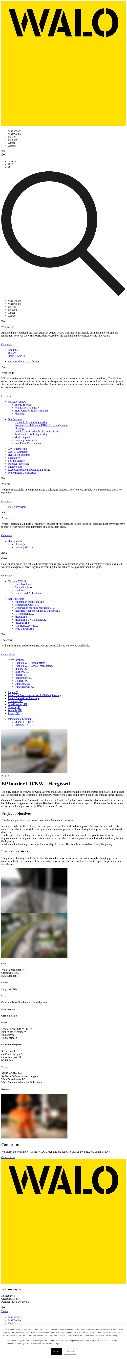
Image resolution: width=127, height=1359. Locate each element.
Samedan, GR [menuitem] (15, 701)
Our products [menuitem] (15, 541)
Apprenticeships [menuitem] (23, 587)
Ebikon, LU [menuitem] (21, 668)
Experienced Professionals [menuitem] (28, 593)
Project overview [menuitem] (17, 506)
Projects (5, 775)
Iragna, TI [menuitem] (13, 692)
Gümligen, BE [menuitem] (22, 683)
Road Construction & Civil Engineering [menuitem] (29, 469)
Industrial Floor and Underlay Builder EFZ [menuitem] (37, 610)
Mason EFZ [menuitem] (21, 616)
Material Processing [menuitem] (18, 463)
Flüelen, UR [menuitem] (21, 674)
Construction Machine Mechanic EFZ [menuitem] (35, 607)
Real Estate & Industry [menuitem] (27, 407)
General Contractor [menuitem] (18, 451)
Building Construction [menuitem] (26, 440)
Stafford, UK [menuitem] (21, 724)
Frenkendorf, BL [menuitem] (23, 677)
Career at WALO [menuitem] (17, 581)
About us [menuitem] (13, 349)
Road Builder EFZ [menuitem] (24, 628)
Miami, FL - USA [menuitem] (24, 721)
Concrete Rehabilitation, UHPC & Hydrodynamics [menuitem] (41, 425)
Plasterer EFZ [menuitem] (22, 622)
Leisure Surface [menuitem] (16, 460)
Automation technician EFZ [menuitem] (29, 601)
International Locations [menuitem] (20, 718)
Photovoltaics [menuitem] (15, 466)
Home (4, 1311)
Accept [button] (56, 1351)
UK (10, 167)
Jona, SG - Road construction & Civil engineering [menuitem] (34, 695)
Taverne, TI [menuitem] (14, 707)
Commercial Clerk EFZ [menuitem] (27, 604)
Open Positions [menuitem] (23, 584)
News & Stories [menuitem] (16, 355)
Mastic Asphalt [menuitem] (22, 437)
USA (10, 164)
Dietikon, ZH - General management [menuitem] (34, 665)
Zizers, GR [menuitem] (14, 713)
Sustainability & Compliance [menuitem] (23, 361)
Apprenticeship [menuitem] (16, 598)
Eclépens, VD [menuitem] (22, 671)
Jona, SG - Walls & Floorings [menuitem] (23, 698)
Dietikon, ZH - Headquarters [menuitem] (30, 662)
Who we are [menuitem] (14, 1317)
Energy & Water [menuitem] (23, 404)
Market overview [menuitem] (17, 401)
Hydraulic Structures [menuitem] (19, 454)
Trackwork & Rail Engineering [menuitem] (31, 434)
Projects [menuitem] (12, 1322)
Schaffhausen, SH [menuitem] (17, 704)
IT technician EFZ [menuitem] (24, 613)
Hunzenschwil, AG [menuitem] (25, 686)
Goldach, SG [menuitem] (21, 680)
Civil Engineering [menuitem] (17, 448)
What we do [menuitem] (14, 1320)
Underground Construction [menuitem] (22, 472)
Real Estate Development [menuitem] (28, 443)
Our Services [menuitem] (15, 419)
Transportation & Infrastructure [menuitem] (31, 410)
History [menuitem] (12, 352)
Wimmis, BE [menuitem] (15, 710)
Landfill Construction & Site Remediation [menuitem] (37, 431)
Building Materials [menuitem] (24, 547)
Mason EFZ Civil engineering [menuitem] (30, 619)
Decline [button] (70, 1351)
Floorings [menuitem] (20, 413)
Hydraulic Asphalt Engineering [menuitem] (31, 422)
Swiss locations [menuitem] (16, 659)
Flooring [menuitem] (19, 428)
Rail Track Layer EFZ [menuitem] (26, 625)
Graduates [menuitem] (20, 590)
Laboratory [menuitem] (14, 457)
